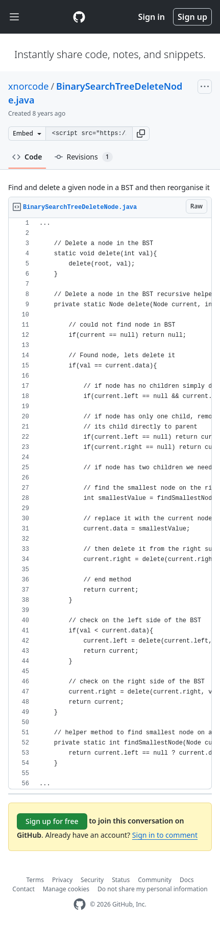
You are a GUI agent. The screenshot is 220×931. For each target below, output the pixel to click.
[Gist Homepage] (79, 17)
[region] (110, 503)
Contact (23, 889)
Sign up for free (52, 821)
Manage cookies (66, 889)
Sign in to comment (165, 835)
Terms (35, 879)
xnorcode (28, 86)
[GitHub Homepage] (80, 904)
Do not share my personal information (152, 889)
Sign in (151, 16)
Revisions (84, 157)
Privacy (62, 879)
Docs (187, 879)
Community (155, 879)
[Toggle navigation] (14, 17)
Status (121, 879)
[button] (141, 133)
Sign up (192, 16)
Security (92, 879)
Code (27, 157)
